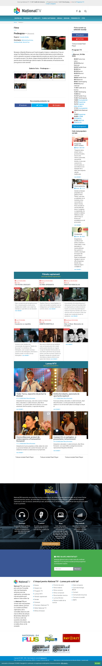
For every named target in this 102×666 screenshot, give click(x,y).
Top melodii (80, 523)
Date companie (51, 4)
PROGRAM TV (27, 18)
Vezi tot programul (79, 126)
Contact (75, 592)
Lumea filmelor (58, 598)
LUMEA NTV (36, 18)
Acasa (15, 22)
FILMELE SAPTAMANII (49, 18)
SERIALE (59, 18)
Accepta (97, 663)
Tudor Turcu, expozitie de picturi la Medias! (31, 395)
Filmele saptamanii (40, 595)
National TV (43, 658)
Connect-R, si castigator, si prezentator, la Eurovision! (64, 438)
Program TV (38, 590)
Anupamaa (81, 102)
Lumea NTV (38, 593)
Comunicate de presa (80, 595)
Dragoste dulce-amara (78, 144)
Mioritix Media (76, 660)
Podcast (41, 523)
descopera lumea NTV (51, 366)
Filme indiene (58, 587)
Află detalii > (64, 663)
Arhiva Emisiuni (39, 608)
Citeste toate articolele (51, 544)
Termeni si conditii (79, 597)
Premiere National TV (41, 603)
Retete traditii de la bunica (59, 601)
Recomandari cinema (60, 595)
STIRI (83, 18)
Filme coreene (58, 590)
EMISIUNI (66, 18)
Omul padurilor (83, 100)
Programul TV (80, 2)
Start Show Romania (29, 398)
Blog (60, 523)
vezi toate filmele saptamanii (51, 276)
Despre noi (37, 587)
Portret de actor (59, 585)
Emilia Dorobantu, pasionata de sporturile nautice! (66, 395)
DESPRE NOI (18, 18)
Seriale (36, 598)
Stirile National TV (40, 605)
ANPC (75, 600)
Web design (57, 660)
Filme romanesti (59, 593)
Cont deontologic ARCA (78, 589)
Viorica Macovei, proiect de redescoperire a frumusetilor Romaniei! (28, 439)
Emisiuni (22, 523)
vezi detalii (77, 177)
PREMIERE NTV (75, 18)
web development (66, 660)
